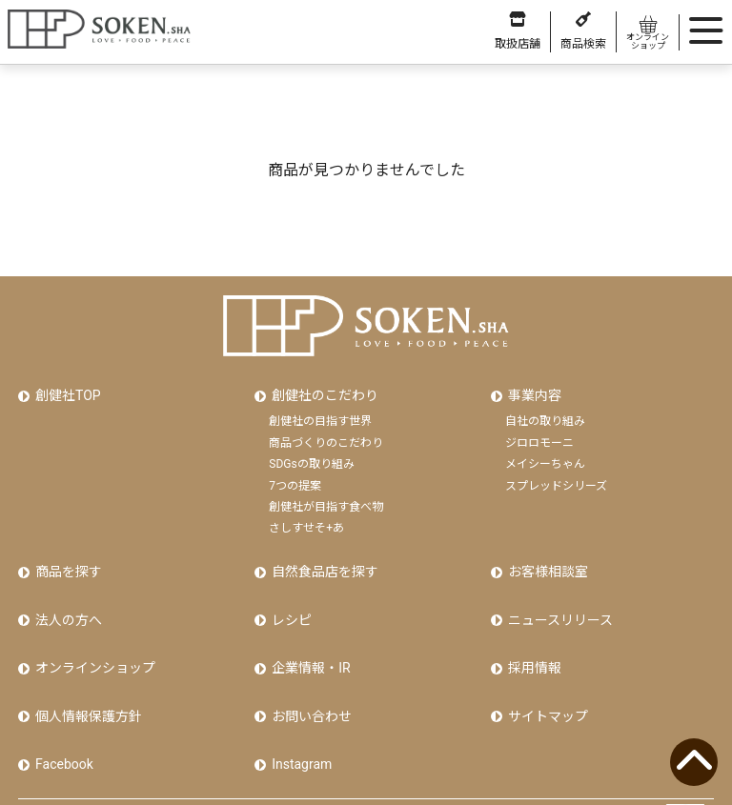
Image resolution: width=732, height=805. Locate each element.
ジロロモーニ (539, 435)
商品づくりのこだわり (326, 435)
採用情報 (532, 641)
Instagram (299, 722)
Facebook (61, 722)
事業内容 (532, 391)
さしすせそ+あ (306, 520)
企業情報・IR (308, 641)
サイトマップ (545, 681)
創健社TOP (65, 391)
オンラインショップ (92, 641)
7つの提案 (295, 477)
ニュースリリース (557, 601)
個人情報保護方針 (85, 681)
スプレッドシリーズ (556, 477)
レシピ (289, 601)
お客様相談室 (545, 560)
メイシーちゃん (545, 456)
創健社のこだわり (322, 391)
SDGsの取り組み (311, 456)
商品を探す (65, 560)
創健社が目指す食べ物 (326, 499)
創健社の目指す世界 (320, 413)
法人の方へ (65, 601)
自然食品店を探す (322, 560)
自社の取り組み (545, 413)
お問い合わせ (309, 681)
